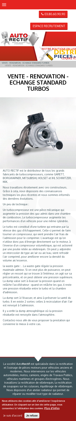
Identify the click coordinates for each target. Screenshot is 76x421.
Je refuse (32, 415)
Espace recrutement (49, 26)
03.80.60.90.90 (53, 14)
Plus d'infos (51, 408)
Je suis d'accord (12, 415)
